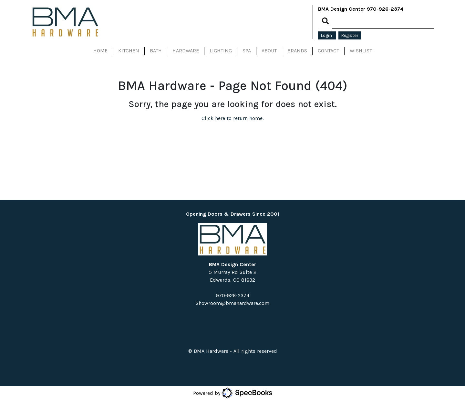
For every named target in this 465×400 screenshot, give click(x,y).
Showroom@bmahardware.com (232, 303)
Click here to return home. (233, 118)
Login (327, 35)
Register (349, 35)
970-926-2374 (385, 9)
